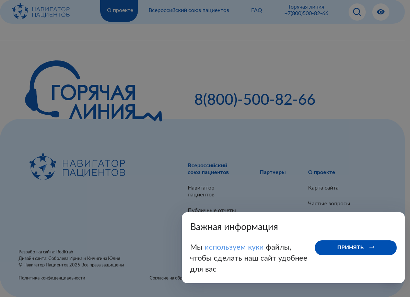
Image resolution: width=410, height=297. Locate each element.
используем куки (235, 247)
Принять (350, 247)
